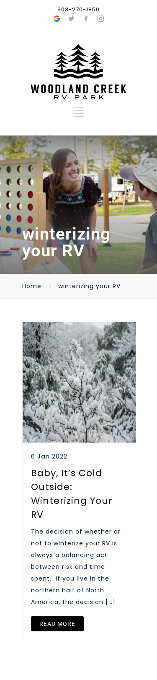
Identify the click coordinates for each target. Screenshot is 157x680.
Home (31, 286)
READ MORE (57, 623)
